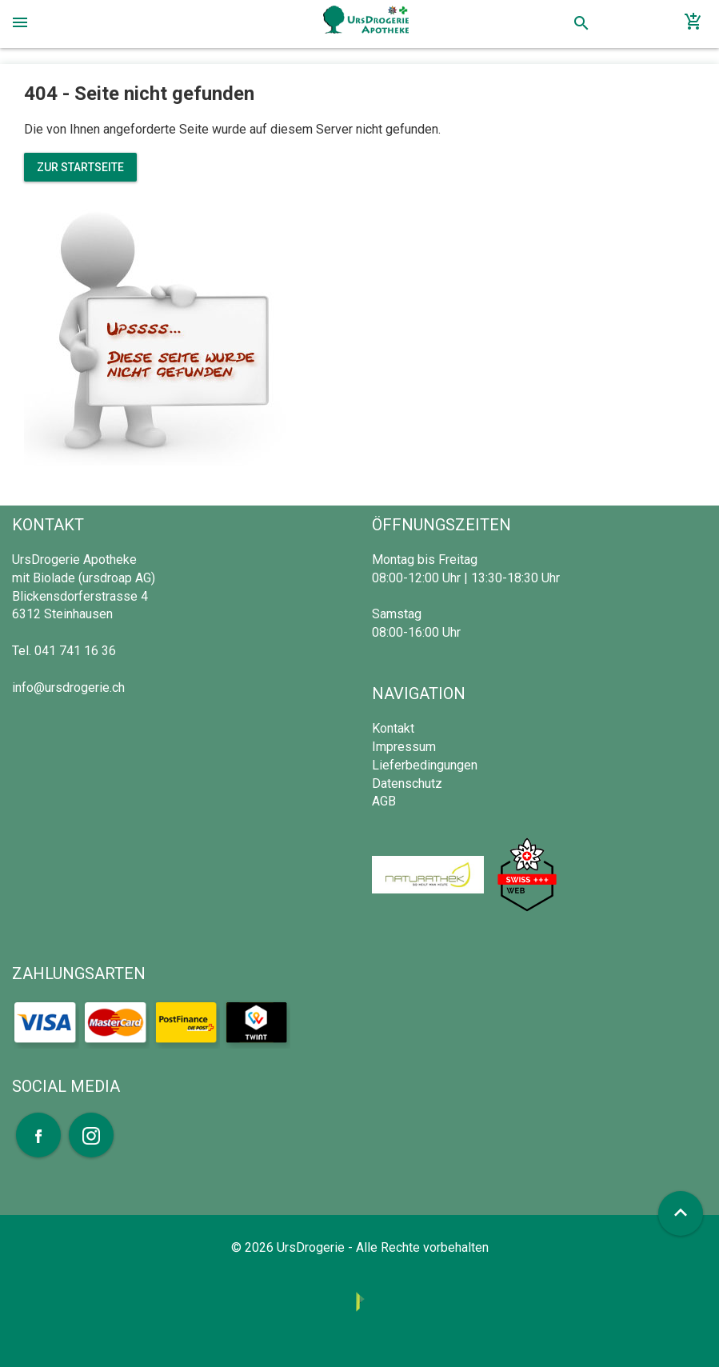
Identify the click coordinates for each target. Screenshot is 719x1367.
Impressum (404, 746)
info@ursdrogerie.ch (68, 687)
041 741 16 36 (75, 650)
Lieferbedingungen (424, 765)
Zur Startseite (80, 167)
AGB (384, 801)
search (581, 23)
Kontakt (393, 728)
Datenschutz (407, 783)
